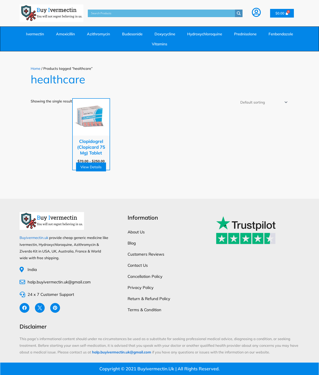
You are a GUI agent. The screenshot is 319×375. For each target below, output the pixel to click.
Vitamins (159, 44)
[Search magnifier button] (239, 13)
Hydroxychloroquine (204, 34)
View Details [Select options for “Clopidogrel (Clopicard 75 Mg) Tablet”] (91, 167)
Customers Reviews (146, 254)
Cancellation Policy (145, 276)
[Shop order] (263, 102)
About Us (136, 232)
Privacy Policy (141, 287)
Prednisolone (245, 34)
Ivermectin (35, 34)
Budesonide (132, 34)
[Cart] (282, 13)
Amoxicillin (65, 34)
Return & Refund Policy (149, 298)
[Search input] (162, 13)
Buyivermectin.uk (34, 237)
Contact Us (138, 265)
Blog (132, 243)
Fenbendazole (281, 34)
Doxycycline (164, 34)
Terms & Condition (144, 309)
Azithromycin (98, 34)
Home (35, 68)
